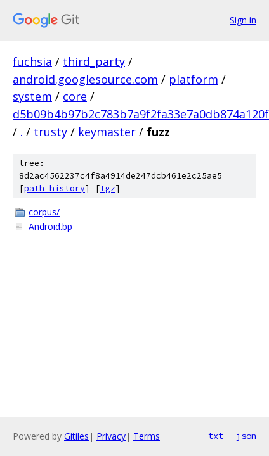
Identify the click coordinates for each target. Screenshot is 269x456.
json (246, 435)
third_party (94, 61)
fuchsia (32, 61)
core (75, 96)
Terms (146, 436)
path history (54, 188)
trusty (50, 131)
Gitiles (76, 436)
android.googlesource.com (85, 79)
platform (193, 79)
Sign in (243, 20)
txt (215, 435)
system (32, 96)
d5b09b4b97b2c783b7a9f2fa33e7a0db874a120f (141, 114)
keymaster (107, 131)
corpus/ (44, 212)
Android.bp (50, 226)
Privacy (111, 436)
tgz (107, 188)
